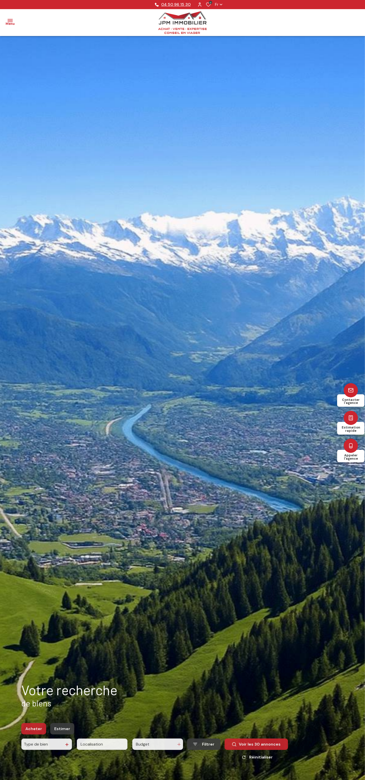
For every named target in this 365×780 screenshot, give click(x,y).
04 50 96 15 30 (173, 4)
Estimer (62, 733)
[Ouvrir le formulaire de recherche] (204, 749)
